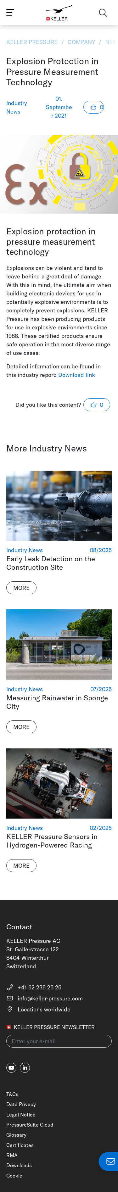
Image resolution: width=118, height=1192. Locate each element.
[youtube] (11, 1068)
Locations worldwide (38, 1009)
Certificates (20, 1145)
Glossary (16, 1135)
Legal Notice (21, 1114)
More (21, 587)
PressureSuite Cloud (29, 1125)
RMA (12, 1155)
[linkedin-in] (25, 1068)
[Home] (59, 12)
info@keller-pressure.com (44, 998)
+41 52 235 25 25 (33, 987)
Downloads (19, 1165)
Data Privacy (21, 1104)
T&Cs (12, 1094)
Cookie (14, 1175)
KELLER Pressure (32, 42)
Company (81, 42)
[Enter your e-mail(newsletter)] (59, 1041)
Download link (76, 374)
